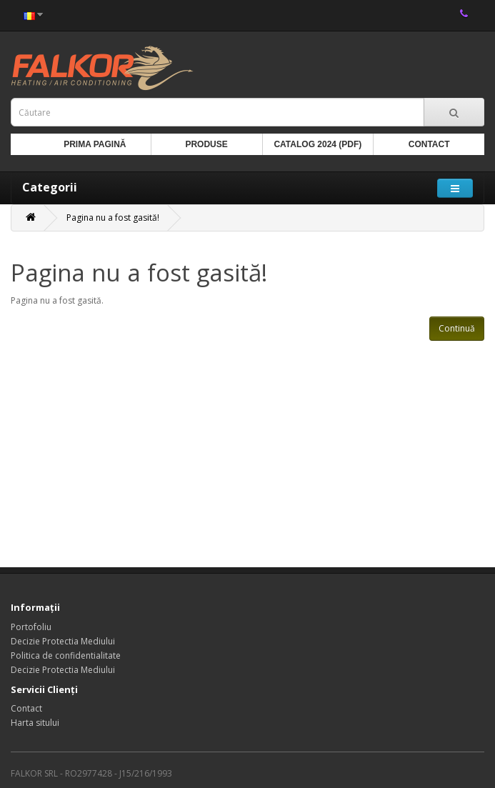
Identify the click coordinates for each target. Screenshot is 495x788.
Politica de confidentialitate (66, 655)
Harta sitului (35, 723)
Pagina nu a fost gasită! (112, 217)
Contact (429, 144)
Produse (206, 144)
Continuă (457, 328)
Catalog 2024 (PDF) (317, 144)
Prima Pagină (95, 144)
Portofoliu (31, 627)
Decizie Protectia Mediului (63, 641)
